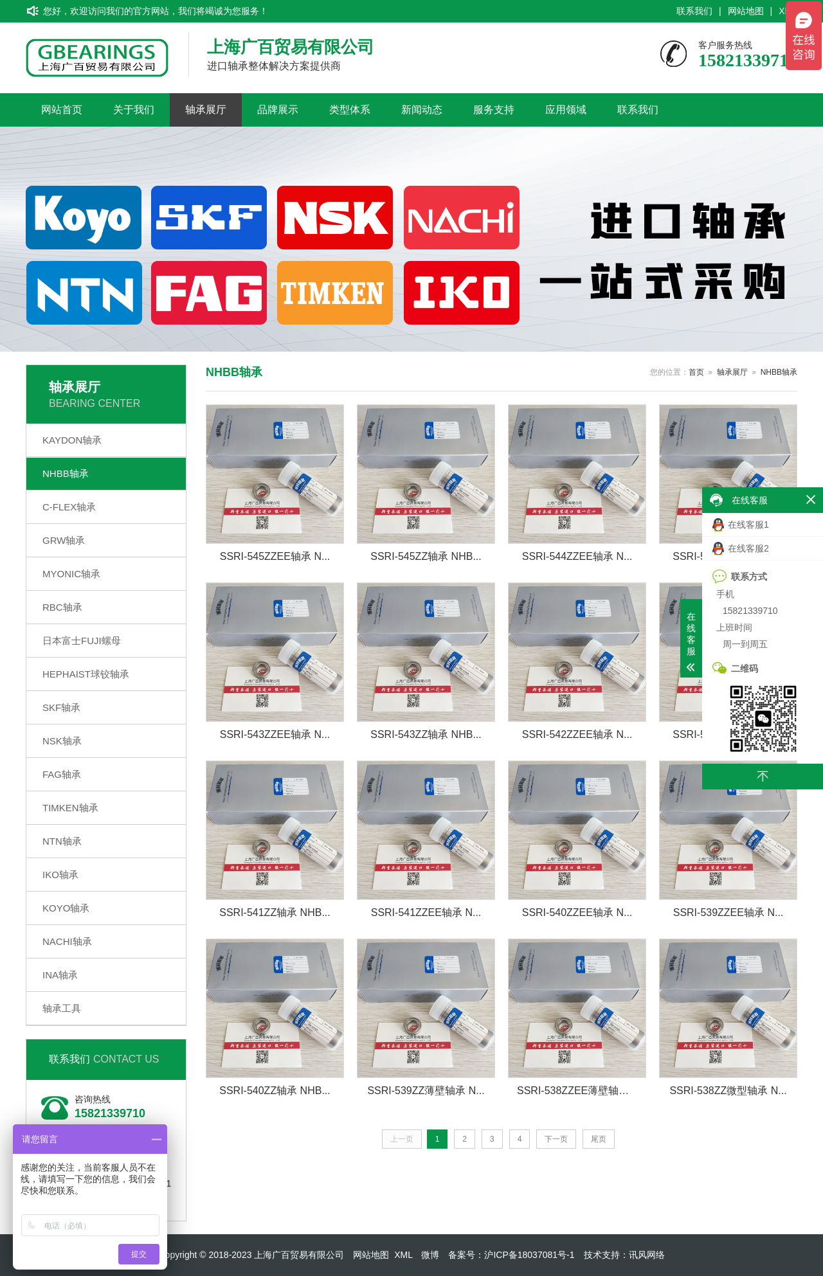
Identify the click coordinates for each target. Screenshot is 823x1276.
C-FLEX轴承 (69, 506)
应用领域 (565, 109)
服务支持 (493, 109)
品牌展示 (277, 109)
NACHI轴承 (67, 941)
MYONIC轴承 (71, 573)
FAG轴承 (61, 774)
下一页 (556, 1139)
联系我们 (694, 11)
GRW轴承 (63, 540)
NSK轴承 (62, 740)
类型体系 (349, 109)
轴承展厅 (205, 109)
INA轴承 (60, 974)
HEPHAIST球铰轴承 (85, 674)
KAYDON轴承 (72, 440)
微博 (430, 1255)
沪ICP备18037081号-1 (529, 1255)
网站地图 (746, 11)
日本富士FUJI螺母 (81, 640)
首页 (696, 372)
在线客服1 (740, 525)
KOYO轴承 (65, 908)
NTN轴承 (62, 841)
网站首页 (61, 109)
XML (403, 1255)
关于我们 (133, 109)
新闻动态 (421, 109)
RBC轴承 (62, 607)
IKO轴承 (60, 874)
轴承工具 (61, 1008)
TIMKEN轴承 (70, 807)
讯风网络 (647, 1255)
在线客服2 (740, 548)
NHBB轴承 (65, 473)
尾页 (598, 1139)
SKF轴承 (61, 707)
